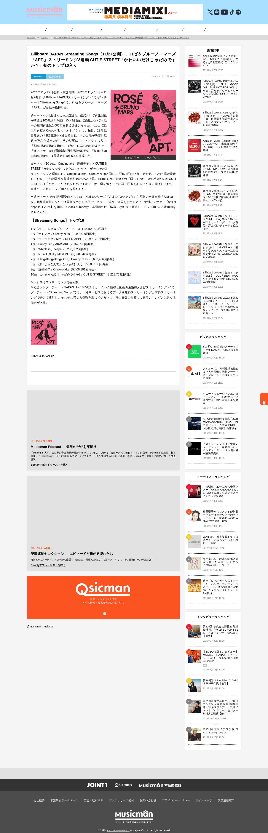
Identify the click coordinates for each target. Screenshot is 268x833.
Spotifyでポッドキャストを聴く (48, 465)
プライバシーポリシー (171, 799)
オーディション (135, 29)
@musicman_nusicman (39, 635)
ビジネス (71, 29)
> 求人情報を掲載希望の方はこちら (103, 606)
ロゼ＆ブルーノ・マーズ (47, 85)
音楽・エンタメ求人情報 (207, 29)
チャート (115, 29)
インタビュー (47, 29)
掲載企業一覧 (103, 620)
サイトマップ (196, 799)
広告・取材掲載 (264, 399)
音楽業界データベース (72, 799)
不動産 (181, 29)
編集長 (159, 29)
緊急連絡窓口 (216, 799)
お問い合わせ (146, 799)
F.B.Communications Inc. (118, 829)
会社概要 (49, 799)
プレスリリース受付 (123, 799)
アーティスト (94, 29)
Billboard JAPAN (41, 357)
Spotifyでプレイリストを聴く (47, 566)
